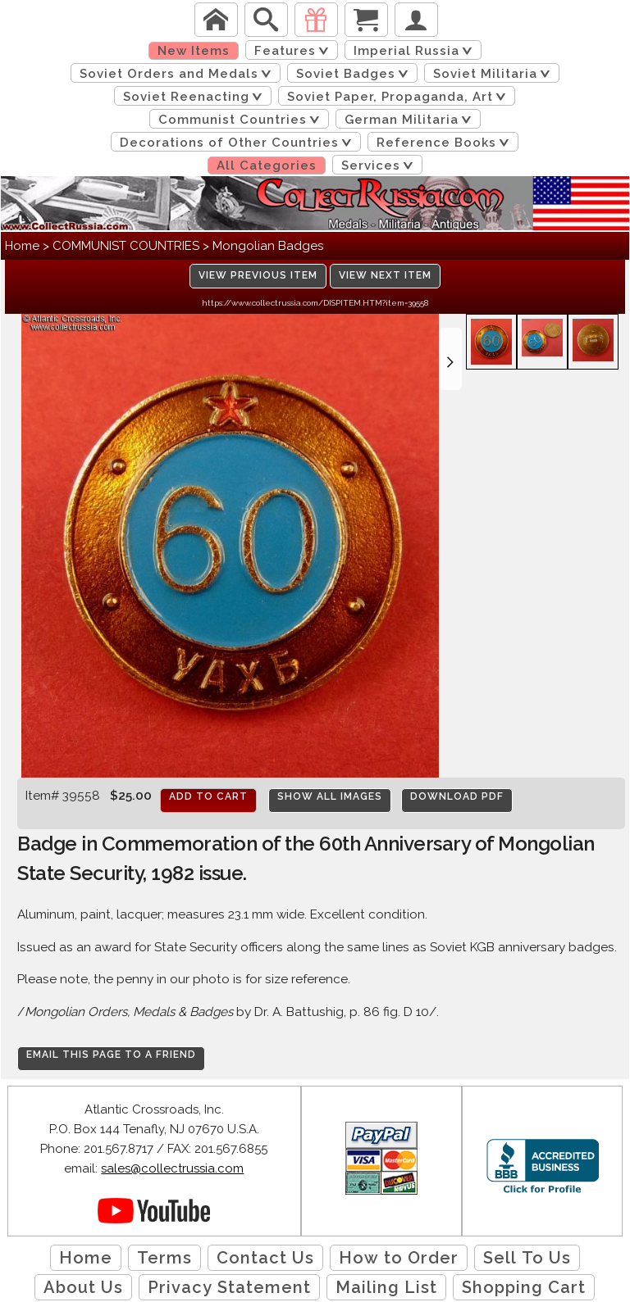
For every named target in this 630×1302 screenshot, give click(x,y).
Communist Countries (242, 119)
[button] (450, 359)
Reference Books (446, 142)
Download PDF (457, 796)
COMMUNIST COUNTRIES (125, 245)
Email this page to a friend (111, 1054)
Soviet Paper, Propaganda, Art (399, 96)
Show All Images (329, 796)
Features (294, 50)
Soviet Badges (355, 73)
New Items (194, 50)
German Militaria (411, 119)
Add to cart (208, 796)
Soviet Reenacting (195, 96)
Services (380, 165)
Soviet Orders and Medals (178, 73)
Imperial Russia (416, 50)
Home (22, 245)
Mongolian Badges (267, 245)
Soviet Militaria (494, 73)
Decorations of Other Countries (239, 142)
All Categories (267, 165)
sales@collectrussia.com (172, 1168)
